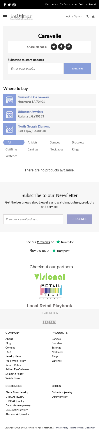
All (9, 142)
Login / (69, 16)
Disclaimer (90, 427)
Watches (11, 156)
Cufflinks (11, 149)
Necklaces (56, 149)
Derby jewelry (59, 397)
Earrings (33, 149)
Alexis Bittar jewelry (16, 392)
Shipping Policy (14, 374)
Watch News (12, 378)
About (9, 339)
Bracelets (78, 142)
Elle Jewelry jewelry (16, 410)
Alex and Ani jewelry (17, 414)
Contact (10, 347)
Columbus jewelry (62, 392)
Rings (75, 149)
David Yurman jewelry (17, 405)
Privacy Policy (61, 427)
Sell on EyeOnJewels (17, 369)
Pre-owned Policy (15, 360)
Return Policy (13, 365)
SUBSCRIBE (77, 68)
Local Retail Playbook (49, 305)
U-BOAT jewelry (14, 397)
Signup (78, 16)
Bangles (55, 142)
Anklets (32, 142)
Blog (8, 343)
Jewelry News (13, 356)
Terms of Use (76, 427)
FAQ (8, 352)
